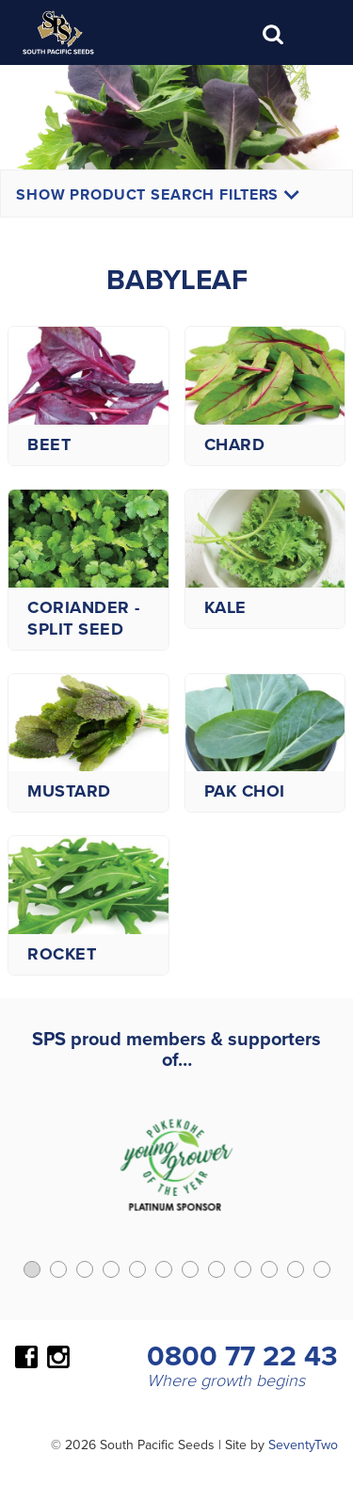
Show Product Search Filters (157, 194)
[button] (32, 1269)
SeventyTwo (303, 1444)
